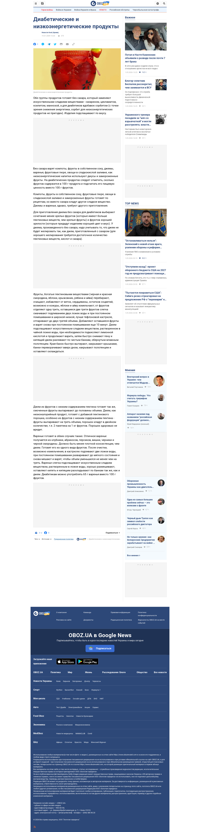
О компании (61, 612)
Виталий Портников (135, 387)
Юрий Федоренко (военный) (138, 424)
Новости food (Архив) (50, 32)
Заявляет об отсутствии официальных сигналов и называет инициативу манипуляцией (142, 306)
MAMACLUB (80, 733)
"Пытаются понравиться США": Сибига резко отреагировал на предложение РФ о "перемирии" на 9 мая (145, 296)
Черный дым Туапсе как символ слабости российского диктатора (140, 521)
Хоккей (79, 690)
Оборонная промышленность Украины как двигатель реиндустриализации (139, 484)
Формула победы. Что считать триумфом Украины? (139, 398)
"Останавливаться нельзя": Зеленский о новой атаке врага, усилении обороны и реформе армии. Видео (143, 244)
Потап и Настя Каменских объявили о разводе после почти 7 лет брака (145, 58)
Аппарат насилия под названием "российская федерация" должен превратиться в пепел (139, 417)
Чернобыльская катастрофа (146, 10)
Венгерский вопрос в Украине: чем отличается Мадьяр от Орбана (138, 380)
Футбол (59, 690)
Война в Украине (63, 10)
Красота (78, 742)
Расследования (110, 672)
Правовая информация (120, 612)
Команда (87, 612)
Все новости (160, 672)
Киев (58, 681)
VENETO (103, 10)
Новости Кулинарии (84, 716)
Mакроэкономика (82, 725)
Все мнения (132, 555)
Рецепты (60, 716)
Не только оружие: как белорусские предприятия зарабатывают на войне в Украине (141, 540)
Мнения (130, 370)
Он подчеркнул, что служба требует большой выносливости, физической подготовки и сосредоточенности (137, 97)
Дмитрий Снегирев (134, 547)
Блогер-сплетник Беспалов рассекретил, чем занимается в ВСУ (138, 84)
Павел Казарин (133, 406)
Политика (56, 672)
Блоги (122, 672)
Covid (90, 733)
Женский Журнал (98, 742)
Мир (70, 672)
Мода (86, 742)
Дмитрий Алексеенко (135, 491)
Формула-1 (96, 690)
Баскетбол (69, 690)
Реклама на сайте (63, 620)
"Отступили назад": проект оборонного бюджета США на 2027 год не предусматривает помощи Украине (145, 270)
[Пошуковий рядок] (164, 3)
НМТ (102, 699)
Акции (87, 707)
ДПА (89, 699)
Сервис (95, 707)
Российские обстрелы (120, 10)
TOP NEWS (132, 203)
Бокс (87, 690)
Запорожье (77, 681)
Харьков (66, 681)
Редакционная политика (63, 539)
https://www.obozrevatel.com (125, 755)
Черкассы (96, 681)
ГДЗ (58, 699)
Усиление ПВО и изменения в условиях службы (142, 253)
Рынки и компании (64, 725)
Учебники (66, 699)
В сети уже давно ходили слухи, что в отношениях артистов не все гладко (142, 67)
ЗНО (95, 699)
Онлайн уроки (79, 699)
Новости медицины (64, 733)
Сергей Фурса (132, 529)
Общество (142, 672)
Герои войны (47, 10)
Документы (88, 620)
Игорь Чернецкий (134, 510)
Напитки (70, 716)
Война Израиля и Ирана (85, 10)
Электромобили (75, 707)
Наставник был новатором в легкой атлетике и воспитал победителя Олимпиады (138, 132)
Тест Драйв (61, 707)
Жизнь (88, 672)
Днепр (87, 681)
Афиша (59, 742)
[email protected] (65, 813)
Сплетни (68, 742)
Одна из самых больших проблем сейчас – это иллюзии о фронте (140, 502)
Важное (130, 17)
